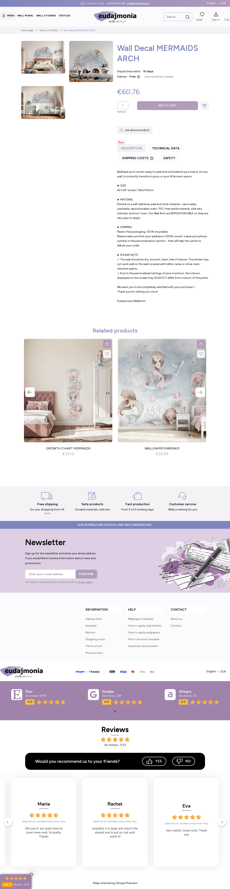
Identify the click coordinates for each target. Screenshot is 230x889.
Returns (90, 632)
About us (176, 619)
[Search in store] (177, 17)
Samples (91, 625)
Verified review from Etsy (51, 821)
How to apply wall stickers (145, 625)
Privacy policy (94, 653)
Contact (176, 625)
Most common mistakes (143, 639)
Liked (199, 19)
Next (200, 392)
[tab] (132, 149)
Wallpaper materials (140, 619)
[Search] (187, 17)
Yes (154, 761)
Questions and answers (143, 646)
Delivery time (94, 619)
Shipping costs (95, 639)
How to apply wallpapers (144, 632)
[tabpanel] (163, 236)
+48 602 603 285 (115, 3)
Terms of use (94, 646)
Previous (30, 392)
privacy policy (86, 582)
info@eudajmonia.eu (138, 3)
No (184, 761)
